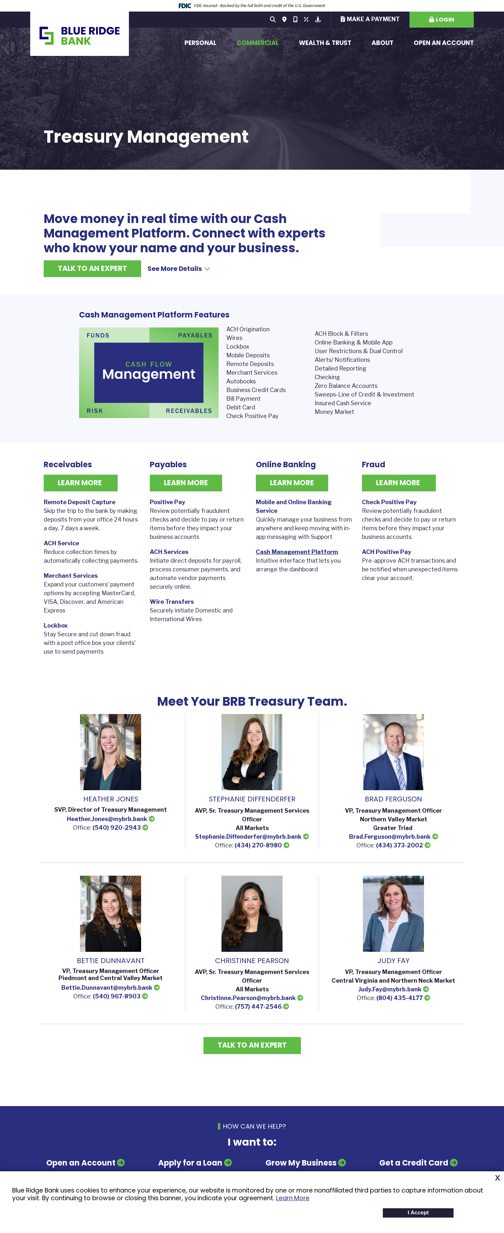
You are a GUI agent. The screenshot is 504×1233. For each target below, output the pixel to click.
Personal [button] (200, 43)
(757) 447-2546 (258, 1006)
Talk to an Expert (92, 268)
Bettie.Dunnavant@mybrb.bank (106, 987)
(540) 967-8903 (116, 996)
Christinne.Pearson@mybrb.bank (248, 998)
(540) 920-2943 (117, 827)
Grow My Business (301, 1162)
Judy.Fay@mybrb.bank (389, 989)
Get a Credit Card (413, 1162)
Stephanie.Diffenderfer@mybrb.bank (248, 836)
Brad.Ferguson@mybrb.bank (390, 836)
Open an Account (444, 43)
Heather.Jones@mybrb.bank (107, 819)
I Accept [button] (418, 1213)
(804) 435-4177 (399, 998)
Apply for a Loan (190, 1162)
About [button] (382, 43)
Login (445, 19)
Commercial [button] (258, 43)
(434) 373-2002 (399, 845)
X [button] (497, 1178)
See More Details (179, 268)
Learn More (293, 1198)
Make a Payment (373, 19)
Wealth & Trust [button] (325, 43)
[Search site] (273, 19)
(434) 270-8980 (258, 845)
